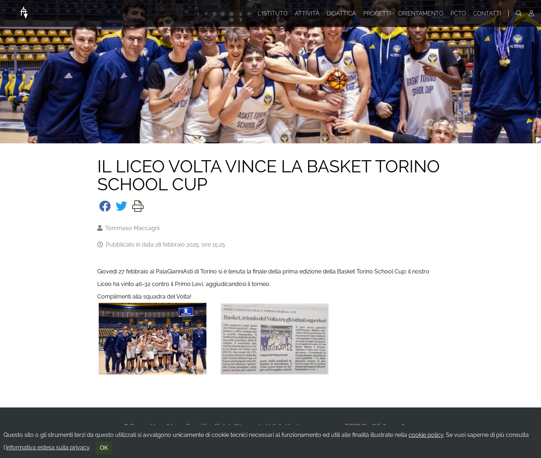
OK (104, 448)
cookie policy (426, 434)
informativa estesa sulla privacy (47, 447)
